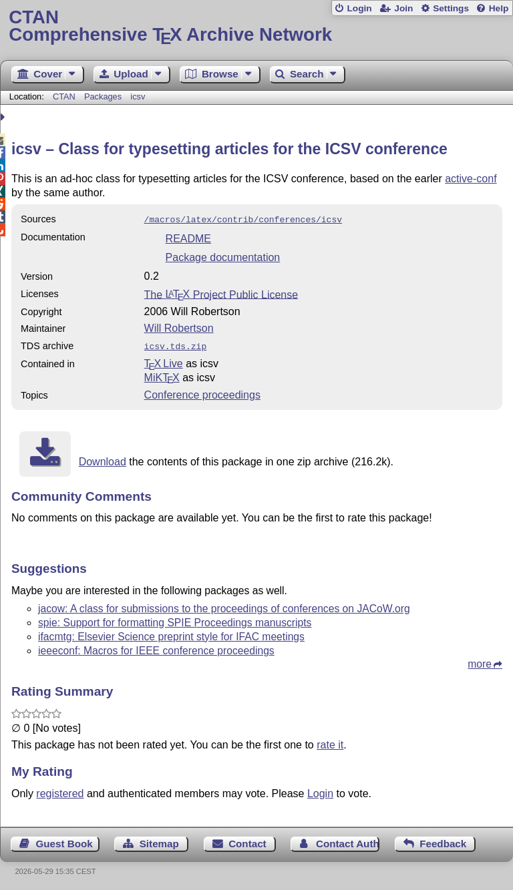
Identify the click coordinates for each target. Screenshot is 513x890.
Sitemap (159, 841)
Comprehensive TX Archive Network (256, 26)
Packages (104, 96)
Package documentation (223, 256)
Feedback (442, 841)
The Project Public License (221, 292)
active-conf (470, 178)
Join (403, 8)
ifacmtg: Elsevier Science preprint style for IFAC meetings (171, 634)
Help (499, 8)
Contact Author (347, 841)
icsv (137, 96)
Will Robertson (179, 326)
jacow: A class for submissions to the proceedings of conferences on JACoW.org (224, 606)
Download (102, 459)
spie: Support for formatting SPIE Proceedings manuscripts (174, 620)
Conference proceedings (202, 392)
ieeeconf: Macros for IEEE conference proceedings (156, 648)
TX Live (163, 361)
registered (59, 791)
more (480, 661)
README (188, 237)
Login (359, 8)
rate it (330, 742)
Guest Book (64, 841)
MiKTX (162, 375)
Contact (247, 841)
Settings (451, 8)
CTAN (64, 96)
